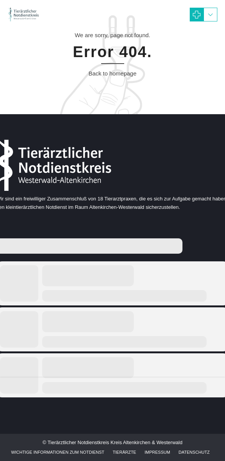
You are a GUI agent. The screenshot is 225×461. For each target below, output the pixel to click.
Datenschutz (194, 452)
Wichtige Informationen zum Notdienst (57, 452)
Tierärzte (124, 452)
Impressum (157, 452)
